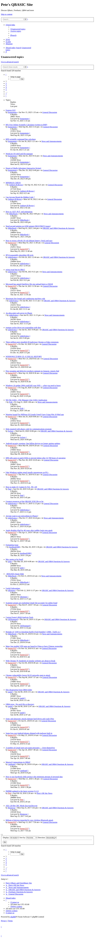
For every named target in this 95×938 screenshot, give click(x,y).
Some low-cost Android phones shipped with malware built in (29, 733)
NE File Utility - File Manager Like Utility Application (26, 400)
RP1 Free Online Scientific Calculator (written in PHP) (26, 125)
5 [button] (6, 90)
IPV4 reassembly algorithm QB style (19, 255)
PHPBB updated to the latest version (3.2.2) (22, 791)
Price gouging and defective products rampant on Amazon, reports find (32, 371)
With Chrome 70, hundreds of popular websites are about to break (30, 661)
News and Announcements (52, 141)
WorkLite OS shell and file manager (19, 154)
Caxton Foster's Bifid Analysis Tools (19, 617)
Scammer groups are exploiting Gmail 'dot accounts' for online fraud (31, 603)
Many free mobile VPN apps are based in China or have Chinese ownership (34, 646)
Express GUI (10, 110)
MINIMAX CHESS (13, 183)
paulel (10, 692)
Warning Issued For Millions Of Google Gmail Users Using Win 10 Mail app (35, 414)
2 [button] (6, 83)
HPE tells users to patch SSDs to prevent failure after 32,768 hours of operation (35, 458)
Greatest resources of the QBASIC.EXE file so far (25, 501)
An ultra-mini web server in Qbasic (19, 313)
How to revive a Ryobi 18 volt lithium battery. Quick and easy (29, 241)
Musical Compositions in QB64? (18, 762)
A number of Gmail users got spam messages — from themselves (30, 748)
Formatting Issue (12, 545)
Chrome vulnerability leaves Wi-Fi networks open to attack (28, 675)
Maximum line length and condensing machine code (25, 299)
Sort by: (28, 838)
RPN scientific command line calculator (21, 139)
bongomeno (12, 112)
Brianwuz (11, 808)
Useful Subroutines (13, 588)
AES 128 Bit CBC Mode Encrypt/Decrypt (21, 806)
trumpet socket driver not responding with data (23, 328)
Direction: (47, 838)
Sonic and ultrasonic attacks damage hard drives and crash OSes (30, 719)
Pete (9, 793)
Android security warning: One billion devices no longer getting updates (33, 443)
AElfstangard (13, 619)
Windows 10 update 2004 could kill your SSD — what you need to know (33, 386)
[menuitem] (17, 29)
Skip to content (6, 14)
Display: (11, 838)
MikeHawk (13, 214)
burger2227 (12, 243)
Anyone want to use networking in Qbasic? (22, 516)
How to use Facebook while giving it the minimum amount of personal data (34, 777)
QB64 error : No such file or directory (20, 704)
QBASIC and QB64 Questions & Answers (59, 228)
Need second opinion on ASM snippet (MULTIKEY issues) (28, 226)
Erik (10, 402)
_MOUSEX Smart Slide (15, 574)
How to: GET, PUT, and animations (19, 212)
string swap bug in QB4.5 (15, 270)
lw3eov (11, 431)
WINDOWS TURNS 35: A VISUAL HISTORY (24, 357)
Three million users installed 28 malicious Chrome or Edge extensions (32, 342)
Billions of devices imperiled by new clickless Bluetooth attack (29, 820)
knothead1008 (14, 547)
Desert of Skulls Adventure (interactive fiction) (23, 168)
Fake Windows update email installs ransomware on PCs (27, 472)
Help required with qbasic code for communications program (29, 429)
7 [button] (6, 94)
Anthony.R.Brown (16, 185)
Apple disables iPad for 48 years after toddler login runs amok (29, 530)
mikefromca (12, 257)
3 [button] (6, 85)
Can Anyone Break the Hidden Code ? (20, 197)
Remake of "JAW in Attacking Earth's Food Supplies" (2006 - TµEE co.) (33, 632)
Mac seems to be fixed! (14, 559)
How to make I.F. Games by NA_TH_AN (21, 487)
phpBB (13, 917)
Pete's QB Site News (44, 793)
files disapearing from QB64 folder (19, 690)
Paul (9, 489)
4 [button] (6, 88)
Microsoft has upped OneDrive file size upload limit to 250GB (29, 284)
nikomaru (11, 590)
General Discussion (49, 112)
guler (10, 561)
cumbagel (11, 764)
